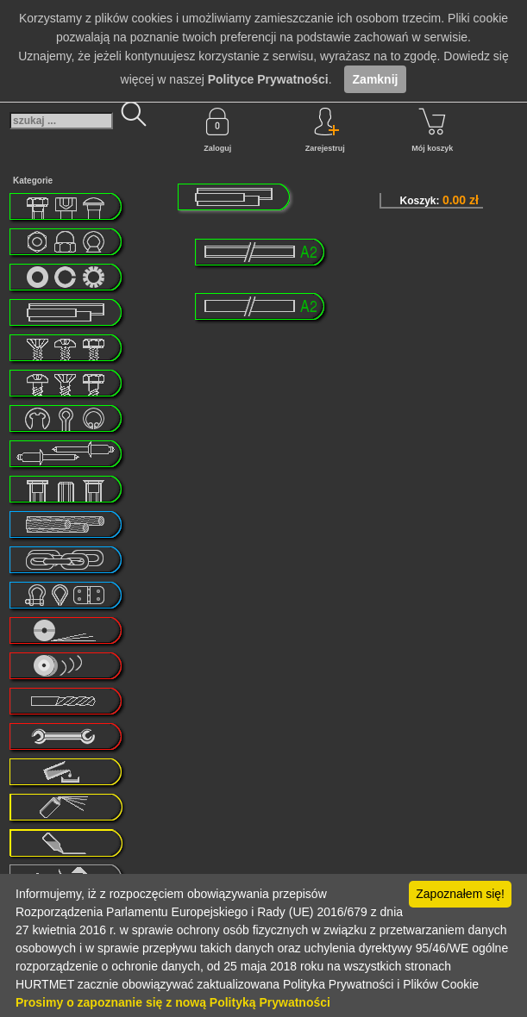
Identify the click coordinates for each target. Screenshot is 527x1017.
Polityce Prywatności (268, 79)
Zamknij (375, 79)
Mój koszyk (432, 130)
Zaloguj (217, 130)
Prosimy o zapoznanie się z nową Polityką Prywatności (173, 1002)
